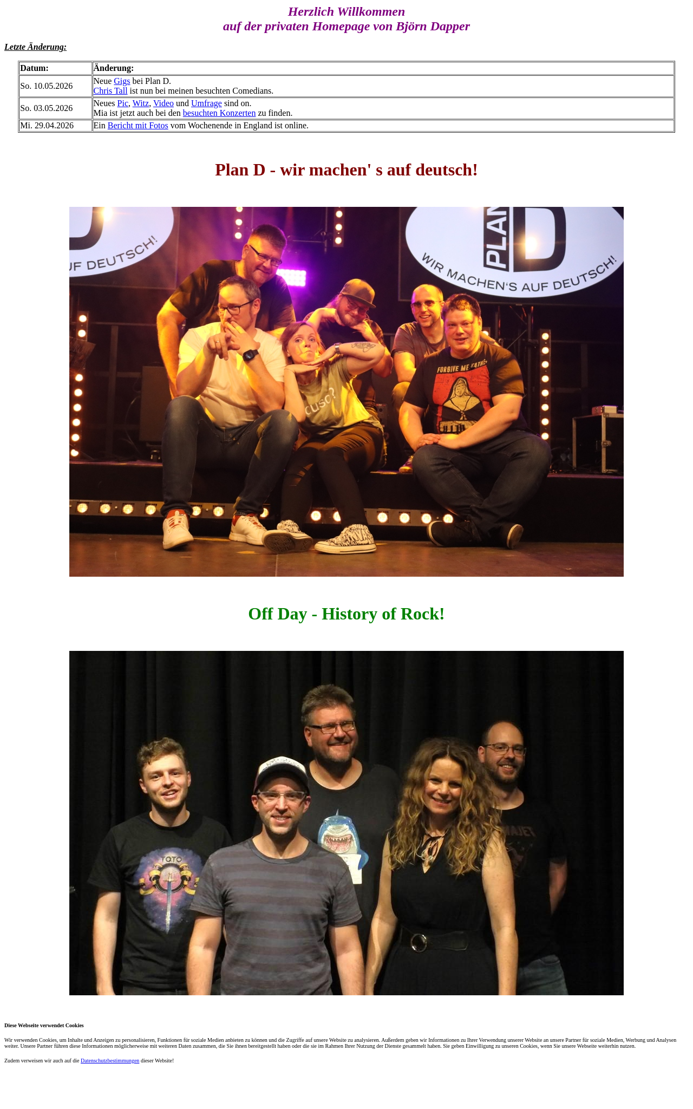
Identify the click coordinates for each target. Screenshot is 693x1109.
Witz (141, 103)
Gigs (122, 81)
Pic (122, 103)
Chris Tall (111, 90)
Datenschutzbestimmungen (110, 1061)
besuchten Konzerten (219, 113)
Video (163, 103)
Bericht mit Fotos (138, 125)
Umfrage (206, 103)
